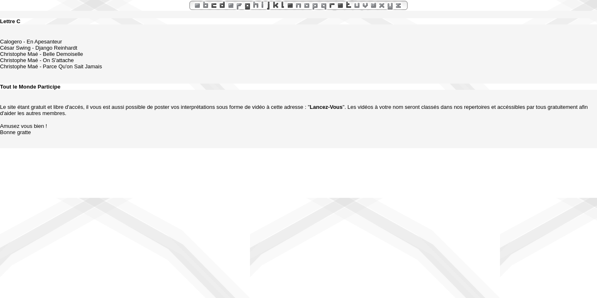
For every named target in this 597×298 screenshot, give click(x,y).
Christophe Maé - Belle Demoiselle (41, 54)
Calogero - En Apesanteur (31, 41)
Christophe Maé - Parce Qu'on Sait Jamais (51, 66)
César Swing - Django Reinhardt (38, 48)
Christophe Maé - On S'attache (37, 60)
